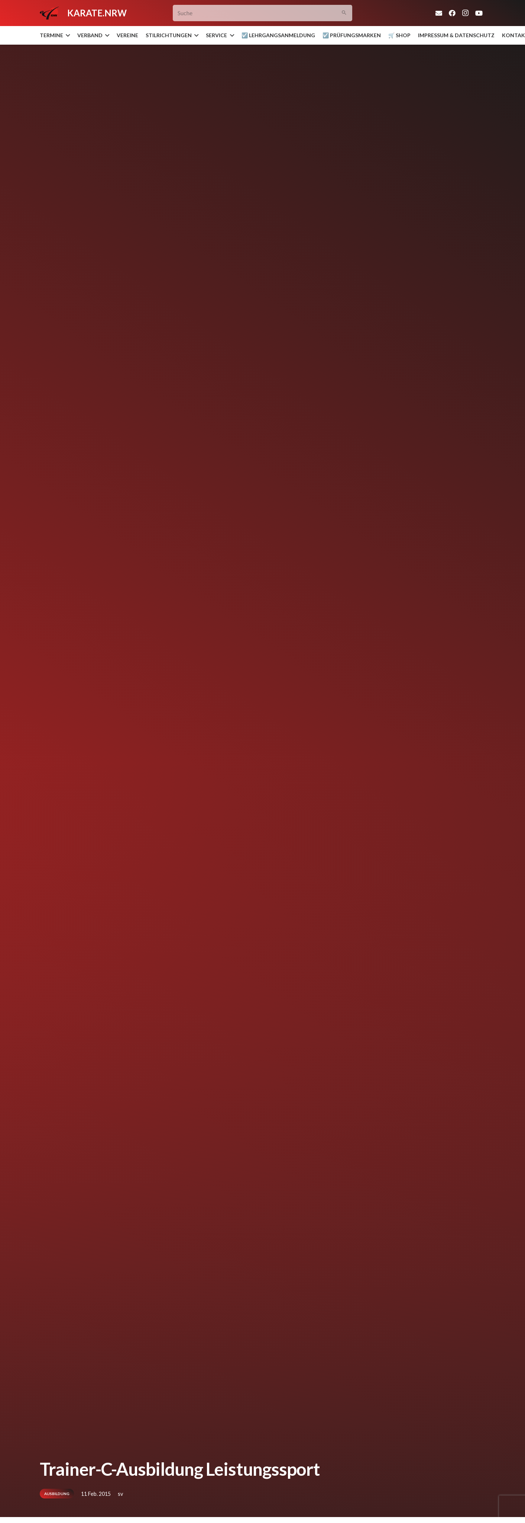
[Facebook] (452, 13)
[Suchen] (344, 13)
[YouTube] (479, 13)
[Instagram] (465, 13)
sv (120, 1494)
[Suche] (262, 13)
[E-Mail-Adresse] (438, 13)
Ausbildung (57, 1493)
